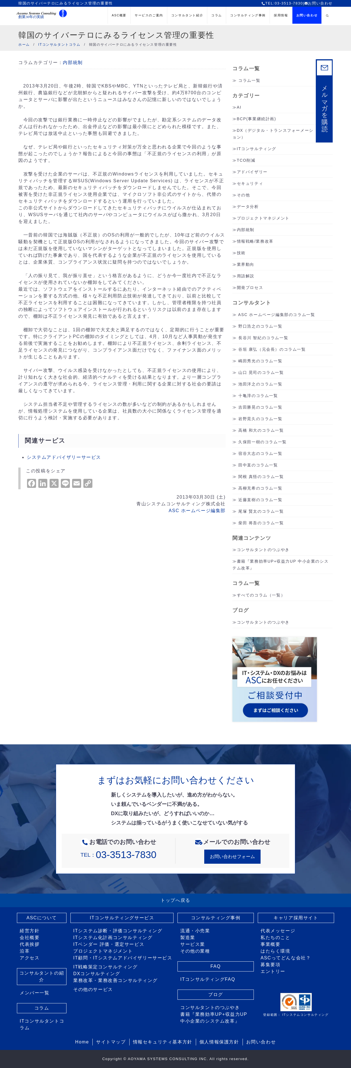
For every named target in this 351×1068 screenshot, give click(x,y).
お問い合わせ (318, 3)
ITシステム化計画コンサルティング (112, 937)
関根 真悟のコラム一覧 (261, 476)
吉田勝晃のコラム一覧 (260, 407)
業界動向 (245, 264)
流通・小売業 (195, 930)
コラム (216, 15)
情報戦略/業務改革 (255, 241)
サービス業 (192, 944)
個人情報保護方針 (219, 1042)
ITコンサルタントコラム (42, 1024)
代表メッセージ (278, 930)
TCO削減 (246, 160)
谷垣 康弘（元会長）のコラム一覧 (272, 349)
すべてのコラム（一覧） (261, 595)
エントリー (273, 971)
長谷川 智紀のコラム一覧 (263, 337)
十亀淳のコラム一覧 (258, 395)
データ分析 (248, 206)
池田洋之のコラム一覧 (260, 384)
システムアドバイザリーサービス (64, 457)
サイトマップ (111, 1042)
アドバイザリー (252, 172)
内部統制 (73, 62)
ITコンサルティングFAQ (207, 979)
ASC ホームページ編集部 (197, 510)
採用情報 (281, 15)
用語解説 (245, 276)
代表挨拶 (29, 944)
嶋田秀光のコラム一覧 (260, 361)
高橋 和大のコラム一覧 (261, 430)
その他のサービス (93, 989)
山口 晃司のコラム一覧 (261, 372)
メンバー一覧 (35, 992)
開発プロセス (250, 287)
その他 (243, 195)
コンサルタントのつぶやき (263, 549)
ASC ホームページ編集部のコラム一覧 (276, 314)
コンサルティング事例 (248, 15)
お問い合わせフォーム (232, 856)
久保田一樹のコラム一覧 (262, 442)
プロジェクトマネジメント (263, 218)
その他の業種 (195, 951)
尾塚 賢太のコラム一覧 (261, 511)
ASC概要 (119, 15)
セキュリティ (250, 183)
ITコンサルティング (256, 148)
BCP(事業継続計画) (256, 119)
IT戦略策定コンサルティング (105, 966)
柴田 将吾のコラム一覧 (261, 523)
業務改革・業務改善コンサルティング (115, 980)
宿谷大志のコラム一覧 (260, 453)
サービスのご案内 (149, 15)
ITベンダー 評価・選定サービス (108, 944)
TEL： (118, 855)
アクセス (29, 957)
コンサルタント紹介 (187, 15)
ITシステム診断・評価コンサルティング (118, 930)
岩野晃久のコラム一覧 (260, 418)
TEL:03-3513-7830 (282, 3)
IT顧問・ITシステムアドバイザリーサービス (122, 957)
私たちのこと (275, 937)
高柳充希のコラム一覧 (260, 488)
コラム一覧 (249, 80)
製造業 (187, 937)
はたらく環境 (275, 951)
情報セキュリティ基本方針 (162, 1042)
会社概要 (29, 937)
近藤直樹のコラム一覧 (260, 499)
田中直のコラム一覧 (258, 465)
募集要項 (270, 964)
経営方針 (29, 930)
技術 (241, 253)
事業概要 (270, 944)
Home (82, 1042)
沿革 (25, 951)
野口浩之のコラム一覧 (260, 326)
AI (239, 107)
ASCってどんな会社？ (286, 957)
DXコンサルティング (96, 973)
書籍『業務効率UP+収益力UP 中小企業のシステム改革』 (213, 1017)
